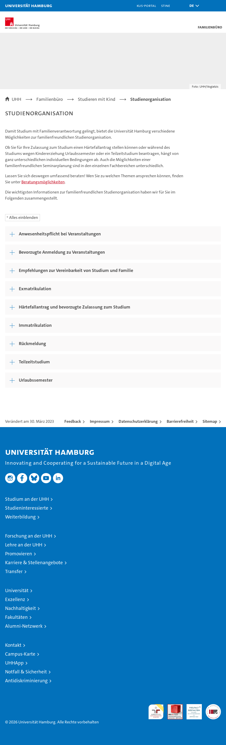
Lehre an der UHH (23, 545)
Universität (17, 590)
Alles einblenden (23, 217)
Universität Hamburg (28, 5)
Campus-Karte (20, 654)
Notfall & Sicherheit (26, 672)
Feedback (72, 421)
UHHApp (14, 663)
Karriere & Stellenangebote (34, 562)
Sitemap (210, 421)
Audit (172, 706)
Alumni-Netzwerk (24, 626)
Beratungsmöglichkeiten (43, 182)
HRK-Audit (191, 709)
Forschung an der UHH (28, 536)
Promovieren (18, 553)
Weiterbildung (20, 517)
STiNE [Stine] (165, 5)
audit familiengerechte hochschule (156, 711)
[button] (193, 5)
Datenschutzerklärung (138, 421)
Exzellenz (15, 599)
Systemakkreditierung (213, 706)
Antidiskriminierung (26, 680)
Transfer (14, 571)
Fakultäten (16, 617)
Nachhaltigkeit (20, 608)
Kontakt (13, 645)
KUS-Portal (146, 5)
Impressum (100, 421)
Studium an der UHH (27, 499)
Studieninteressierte (26, 508)
